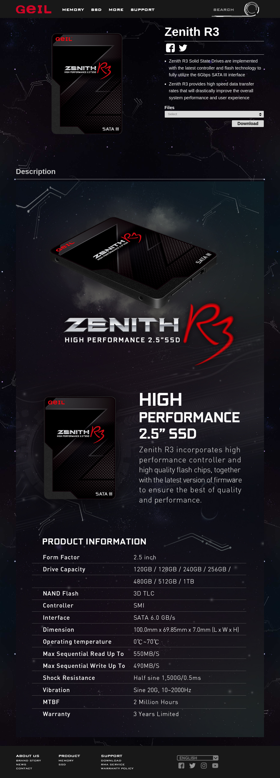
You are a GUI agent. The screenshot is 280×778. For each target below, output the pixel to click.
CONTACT (24, 768)
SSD (62, 764)
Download (248, 123)
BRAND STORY (28, 760)
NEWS (21, 764)
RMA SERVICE (113, 764)
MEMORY (66, 760)
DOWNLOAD (111, 760)
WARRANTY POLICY (117, 768)
